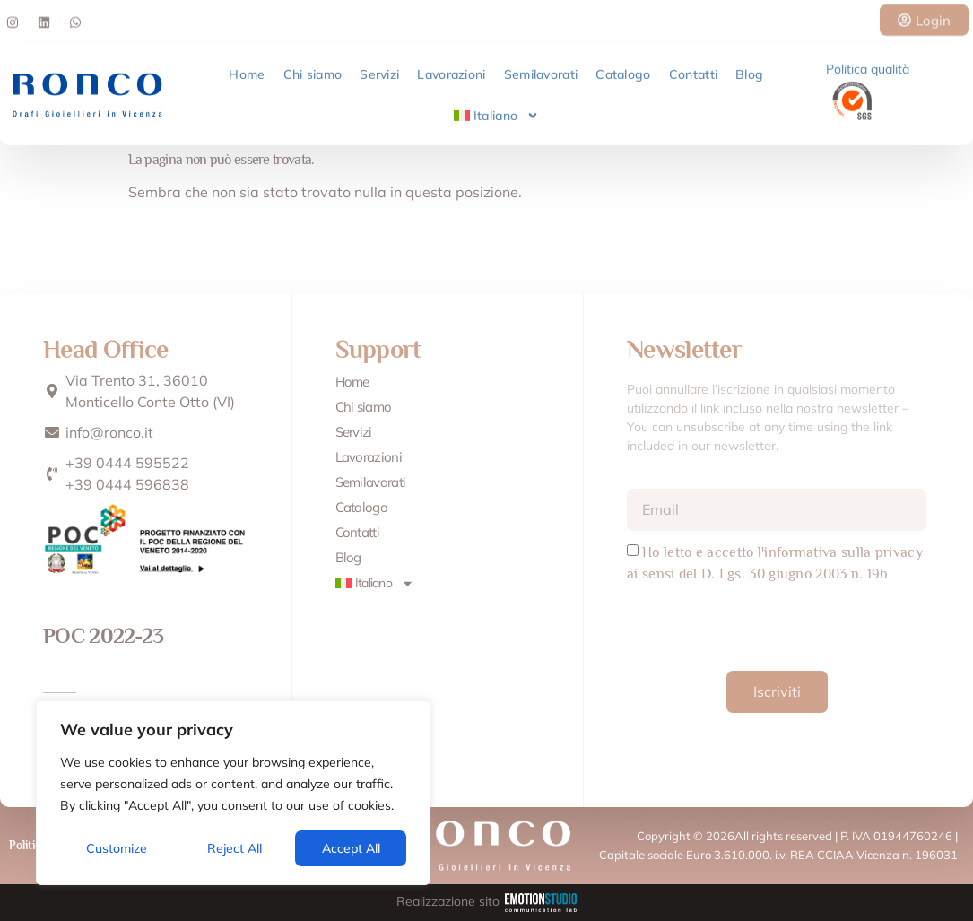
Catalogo (622, 69)
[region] (233, 792)
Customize (116, 848)
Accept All (351, 848)
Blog (749, 69)
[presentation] (763, 627)
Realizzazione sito (487, 901)
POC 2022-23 (103, 635)
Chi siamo (313, 69)
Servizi (379, 69)
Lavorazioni (451, 69)
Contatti (693, 69)
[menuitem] (497, 110)
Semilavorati (541, 69)
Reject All (234, 848)
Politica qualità (867, 64)
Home (247, 69)
